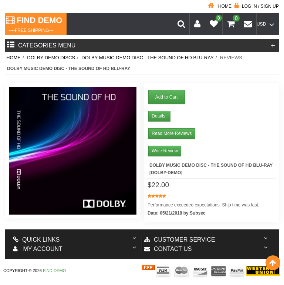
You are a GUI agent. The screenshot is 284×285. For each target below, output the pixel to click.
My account (37, 249)
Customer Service (179, 239)
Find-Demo (54, 270)
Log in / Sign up (256, 6)
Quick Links (36, 239)
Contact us (168, 249)
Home (219, 6)
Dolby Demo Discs (51, 57)
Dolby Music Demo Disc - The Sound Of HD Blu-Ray (147, 57)
